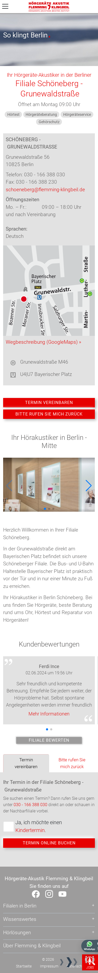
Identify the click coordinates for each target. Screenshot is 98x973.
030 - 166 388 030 (30, 804)
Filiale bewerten (49, 740)
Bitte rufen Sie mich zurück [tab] (72, 763)
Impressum (49, 966)
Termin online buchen (49, 842)
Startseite (24, 966)
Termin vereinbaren (49, 402)
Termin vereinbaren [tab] (26, 763)
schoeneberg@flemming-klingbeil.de (45, 190)
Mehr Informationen (49, 714)
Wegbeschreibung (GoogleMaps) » (43, 342)
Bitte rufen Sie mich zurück (49, 414)
